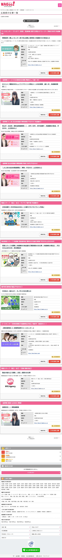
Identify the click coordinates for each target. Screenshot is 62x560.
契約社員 (22, 506)
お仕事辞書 (4, 530)
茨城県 (30, 483)
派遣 (2, 506)
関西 (21, 501)
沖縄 (32, 501)
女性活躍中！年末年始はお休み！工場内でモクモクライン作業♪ (23, 207)
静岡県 (26, 485)
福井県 (10, 485)
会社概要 (18, 556)
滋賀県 (37, 485)
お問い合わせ (39, 556)
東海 (18, 501)
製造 (55, 494)
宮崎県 (57, 487)
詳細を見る (43, 72)
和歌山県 (58, 485)
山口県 (18, 487)
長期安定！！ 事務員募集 (10, 407)
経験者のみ (48, 511)
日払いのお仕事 (31, 452)
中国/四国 (25, 501)
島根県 (6, 487)
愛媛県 (30, 487)
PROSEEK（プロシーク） (8, 534)
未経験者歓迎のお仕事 (31, 456)
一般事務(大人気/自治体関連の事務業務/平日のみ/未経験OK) (21, 121)
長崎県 (45, 487)
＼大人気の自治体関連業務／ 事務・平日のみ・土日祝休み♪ (22, 167)
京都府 (41, 485)
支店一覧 (4, 527)
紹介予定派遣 (13, 506)
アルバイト (6, 506)
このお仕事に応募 (54, 73)
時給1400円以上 (4, 521)
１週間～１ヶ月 (10, 516)
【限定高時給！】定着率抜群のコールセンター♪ (18, 328)
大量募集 (39, 511)
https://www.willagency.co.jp (34, 64)
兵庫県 (49, 485)
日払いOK (3, 511)
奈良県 (53, 485)
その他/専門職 (40, 496)
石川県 (6, 485)
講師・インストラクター (31, 496)
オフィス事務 (4, 494)
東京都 (49, 483)
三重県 (33, 485)
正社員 (26, 506)
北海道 (2, 483)
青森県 (6, 483)
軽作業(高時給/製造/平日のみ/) (12, 287)
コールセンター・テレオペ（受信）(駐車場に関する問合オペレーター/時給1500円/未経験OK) (30, 32)
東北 (6, 501)
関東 (9, 501)
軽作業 (51, 494)
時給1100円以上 (12, 521)
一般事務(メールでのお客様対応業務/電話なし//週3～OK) (20, 80)
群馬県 (37, 483)
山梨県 (14, 485)
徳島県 (22, 487)
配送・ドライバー (5, 496)
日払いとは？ (35, 527)
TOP (13, 556)
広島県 (14, 487)
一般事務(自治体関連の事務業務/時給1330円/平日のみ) (19, 163)
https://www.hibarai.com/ (34, 353)
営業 (9, 494)
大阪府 (45, 485)
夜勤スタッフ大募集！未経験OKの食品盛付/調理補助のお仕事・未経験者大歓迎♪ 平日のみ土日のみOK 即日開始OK (31, 247)
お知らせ (4, 537)
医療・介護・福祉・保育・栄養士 (17, 496)
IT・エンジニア (14, 494)
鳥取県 (2, 487)
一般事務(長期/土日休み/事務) (11, 403)
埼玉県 (41, 483)
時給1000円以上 (20, 521)
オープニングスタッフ (31, 511)
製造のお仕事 (31, 460)
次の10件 (56, 26)
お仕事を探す (30, 472)
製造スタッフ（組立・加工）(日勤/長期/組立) (16, 368)
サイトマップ (46, 556)
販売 (29, 494)
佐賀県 (41, 487)
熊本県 (49, 487)
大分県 (53, 487)
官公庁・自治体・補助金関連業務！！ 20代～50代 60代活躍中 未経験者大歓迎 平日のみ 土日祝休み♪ (30, 127)
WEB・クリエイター (23, 494)
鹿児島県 (3, 489)
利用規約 (23, 556)
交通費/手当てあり (21, 511)
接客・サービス (39, 494)
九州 (30, 501)
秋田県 (18, 483)
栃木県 (33, 483)
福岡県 (37, 487)
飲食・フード (46, 494)
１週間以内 (3, 516)
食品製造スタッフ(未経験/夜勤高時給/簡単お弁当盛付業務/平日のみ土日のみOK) (27, 241)
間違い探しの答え (36, 534)
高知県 (33, 487)
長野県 (18, 485)
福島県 (26, 483)
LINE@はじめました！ (37, 530)
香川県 (26, 487)
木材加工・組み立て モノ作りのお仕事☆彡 (16, 291)
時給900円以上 (28, 521)
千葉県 (45, 483)
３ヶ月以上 (25, 516)
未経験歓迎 (8, 511)
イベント (33, 494)
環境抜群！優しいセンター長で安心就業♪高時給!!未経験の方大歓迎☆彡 (26, 38)
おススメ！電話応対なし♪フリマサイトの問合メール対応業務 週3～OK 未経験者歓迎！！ (30, 85)
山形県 (22, 483)
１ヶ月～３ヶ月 (18, 516)
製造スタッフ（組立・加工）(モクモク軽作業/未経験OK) (20, 203)
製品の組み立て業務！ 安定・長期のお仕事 (16, 372)
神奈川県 (54, 483)
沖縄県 (7, 489)
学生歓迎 (44, 511)
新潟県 (58, 483)
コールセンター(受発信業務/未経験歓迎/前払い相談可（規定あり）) (23, 324)
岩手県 (10, 483)
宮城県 (14, 483)
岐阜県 (22, 485)
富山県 (2, 485)
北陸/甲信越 (13, 501)
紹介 (18, 506)
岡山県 (10, 487)
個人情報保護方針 (30, 556)
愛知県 (30, 485)
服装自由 (14, 511)
